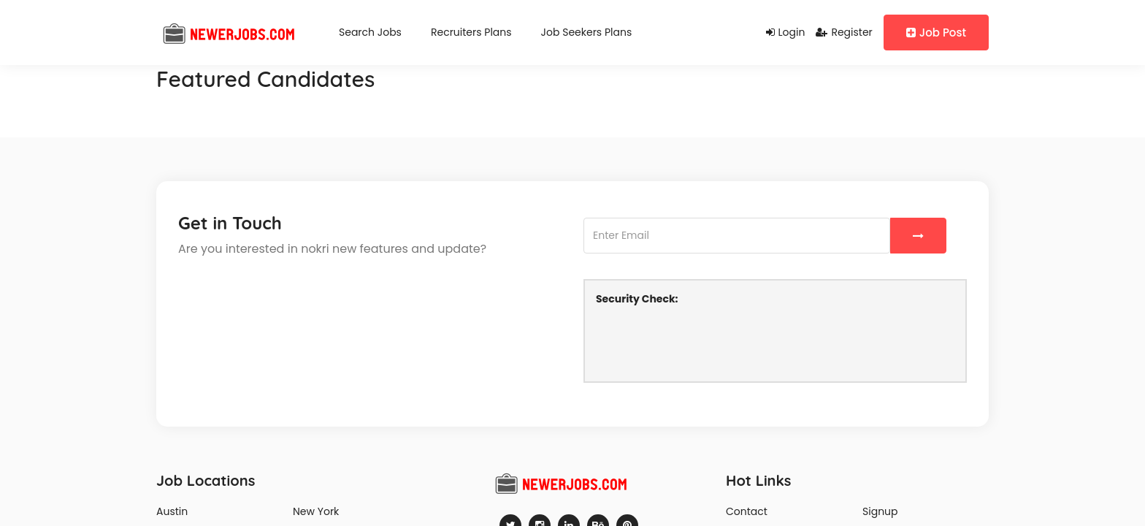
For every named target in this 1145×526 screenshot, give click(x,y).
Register (844, 32)
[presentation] (707, 341)
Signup (880, 511)
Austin (172, 511)
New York (316, 511)
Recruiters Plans (471, 32)
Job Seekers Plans (586, 32)
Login (785, 32)
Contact (746, 511)
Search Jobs (370, 32)
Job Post (936, 32)
